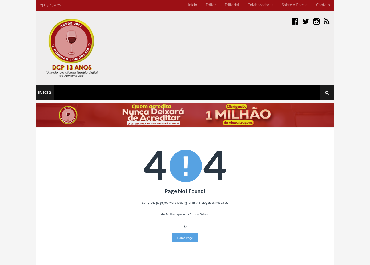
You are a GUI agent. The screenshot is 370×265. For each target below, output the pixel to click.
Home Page (185, 238)
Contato (323, 4)
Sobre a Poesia (295, 4)
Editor (211, 4)
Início (192, 4)
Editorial (232, 4)
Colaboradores (260, 4)
